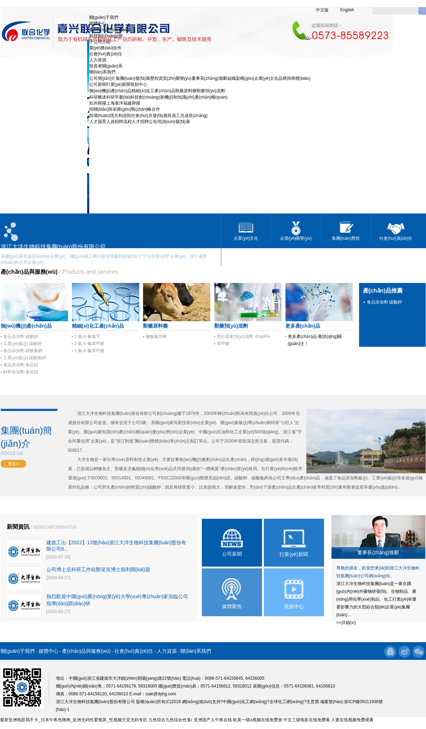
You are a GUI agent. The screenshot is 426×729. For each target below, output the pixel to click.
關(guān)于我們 (104, 17)
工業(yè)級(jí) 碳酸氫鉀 (24, 357)
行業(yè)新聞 (118, 84)
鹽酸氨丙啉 (156, 336)
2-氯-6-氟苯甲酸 (89, 350)
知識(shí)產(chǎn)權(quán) (203, 97)
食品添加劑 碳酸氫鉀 (22, 350)
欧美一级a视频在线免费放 (257, 719)
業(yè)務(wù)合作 (105, 47)
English (347, 9)
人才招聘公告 (144, 121)
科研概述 (97, 97)
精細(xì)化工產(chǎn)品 (153, 90)
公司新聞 (97, 84)
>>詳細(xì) (346, 622)
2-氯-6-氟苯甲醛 (89, 343)
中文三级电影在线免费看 (306, 719)
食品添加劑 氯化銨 (20, 364)
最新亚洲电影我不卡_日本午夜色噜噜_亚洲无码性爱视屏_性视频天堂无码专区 (73, 719)
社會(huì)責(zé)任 (105, 53)
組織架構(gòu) (240, 78)
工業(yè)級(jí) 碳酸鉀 (22, 343)
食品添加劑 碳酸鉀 (20, 336)
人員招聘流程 (119, 121)
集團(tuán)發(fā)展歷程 (137, 78)
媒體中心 (97, 23)
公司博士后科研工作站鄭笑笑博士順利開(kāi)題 (98, 569)
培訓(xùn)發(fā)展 (173, 121)
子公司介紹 (99, 41)
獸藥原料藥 (186, 90)
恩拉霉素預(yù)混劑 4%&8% (243, 336)
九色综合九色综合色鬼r (170, 719)
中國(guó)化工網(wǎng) (245, 701)
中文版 (322, 9)
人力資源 (97, 59)
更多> (13, 463)
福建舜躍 (131, 103)
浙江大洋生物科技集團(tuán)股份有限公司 (116, 413)
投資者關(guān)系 (106, 65)
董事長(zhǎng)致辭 (209, 78)
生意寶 (312, 701)
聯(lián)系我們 (102, 71)
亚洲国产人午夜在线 (213, 719)
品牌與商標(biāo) (294, 78)
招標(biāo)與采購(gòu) (110, 109)
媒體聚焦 (232, 606)
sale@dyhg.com (161, 693)
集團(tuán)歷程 (346, 238)
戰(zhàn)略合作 (145, 109)
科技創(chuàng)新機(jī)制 (153, 97)
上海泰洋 (114, 103)
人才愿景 (97, 121)
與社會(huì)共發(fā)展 (147, 115)
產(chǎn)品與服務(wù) (110, 29)
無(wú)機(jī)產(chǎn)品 (110, 90)
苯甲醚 (223, 343)
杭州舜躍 (97, 103)
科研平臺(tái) (118, 97)
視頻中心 (138, 84)
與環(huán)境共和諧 (108, 115)
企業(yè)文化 (266, 78)
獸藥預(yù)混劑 (211, 90)
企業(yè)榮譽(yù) (296, 238)
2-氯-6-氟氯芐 (87, 336)
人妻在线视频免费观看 (352, 719)
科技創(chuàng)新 (106, 35)
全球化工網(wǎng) (286, 701)
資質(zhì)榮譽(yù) (175, 78)
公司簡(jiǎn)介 (102, 78)
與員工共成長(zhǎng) (187, 115)
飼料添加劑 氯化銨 (20, 371)
